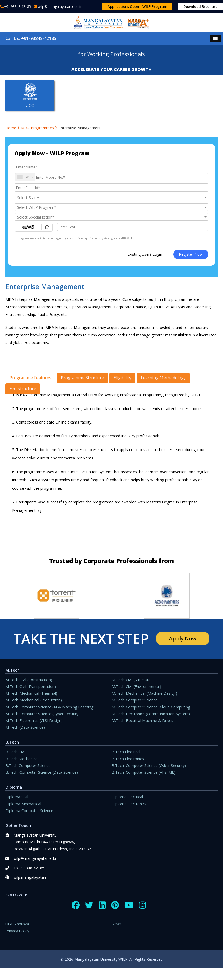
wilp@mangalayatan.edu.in (60, 6)
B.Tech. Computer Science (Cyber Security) (149, 765)
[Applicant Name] (111, 167)
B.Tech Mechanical (21, 758)
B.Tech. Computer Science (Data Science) (41, 772)
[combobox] (25, 177)
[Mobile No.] (111, 177)
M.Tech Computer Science (135, 700)
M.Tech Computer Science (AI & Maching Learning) (50, 707)
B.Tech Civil (15, 751)
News (117, 923)
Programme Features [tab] (30, 378)
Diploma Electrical (127, 796)
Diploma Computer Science (29, 810)
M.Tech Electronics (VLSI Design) (34, 720)
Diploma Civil (16, 796)
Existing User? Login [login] (144, 254)
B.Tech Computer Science (28, 765)
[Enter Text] (132, 227)
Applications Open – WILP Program (137, 6)
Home (10, 127)
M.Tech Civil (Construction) (28, 679)
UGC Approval (17, 923)
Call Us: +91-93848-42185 (30, 38)
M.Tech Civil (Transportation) (30, 686)
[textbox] (111, 198)
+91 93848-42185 (17, 6)
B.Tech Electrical (126, 751)
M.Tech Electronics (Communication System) (151, 713)
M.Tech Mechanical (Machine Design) (144, 693)
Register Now (191, 254)
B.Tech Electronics (128, 758)
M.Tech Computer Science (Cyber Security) (42, 713)
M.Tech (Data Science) (25, 727)
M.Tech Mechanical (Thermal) (31, 693)
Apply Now (182, 638)
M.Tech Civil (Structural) (132, 679)
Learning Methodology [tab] (163, 378)
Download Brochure (200, 6)
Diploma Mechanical (23, 803)
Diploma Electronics (129, 803)
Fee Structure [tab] (22, 388)
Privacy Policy (17, 930)
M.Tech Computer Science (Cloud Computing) (151, 707)
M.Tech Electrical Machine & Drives (142, 720)
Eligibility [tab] (122, 378)
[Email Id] (111, 187)
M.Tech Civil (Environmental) (136, 686)
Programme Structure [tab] (82, 378)
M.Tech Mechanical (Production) (33, 700)
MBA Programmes (37, 127)
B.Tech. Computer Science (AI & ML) (143, 772)
